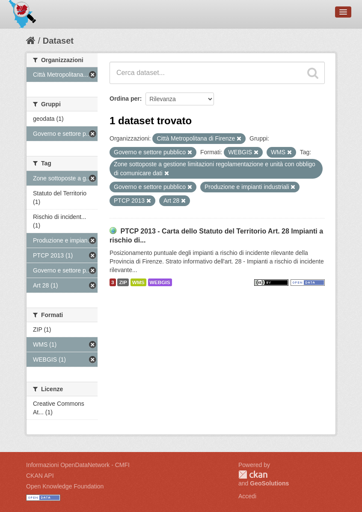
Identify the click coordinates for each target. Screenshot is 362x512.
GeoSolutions (269, 483)
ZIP (123, 282)
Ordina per (125, 98)
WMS (138, 282)
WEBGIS (160, 282)
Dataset (58, 40)
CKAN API (40, 475)
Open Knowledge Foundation (65, 486)
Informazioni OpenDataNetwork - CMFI (78, 464)
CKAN (252, 474)
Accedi (247, 496)
